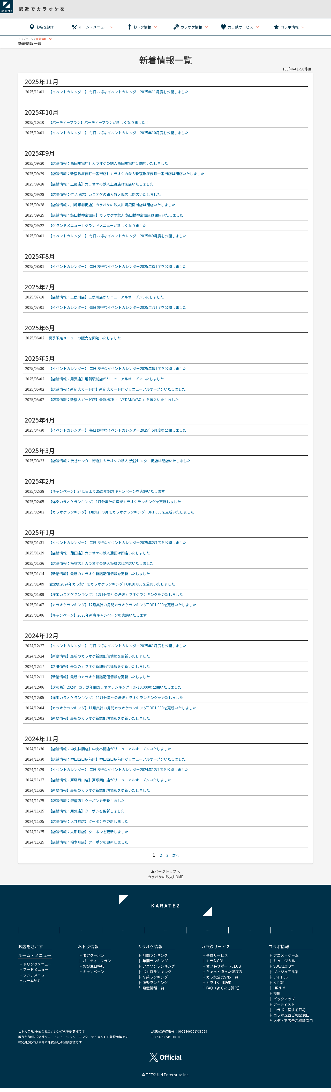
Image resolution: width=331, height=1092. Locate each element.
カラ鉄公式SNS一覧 (222, 981)
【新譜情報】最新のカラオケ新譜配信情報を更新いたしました (99, 573)
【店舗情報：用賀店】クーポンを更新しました (87, 810)
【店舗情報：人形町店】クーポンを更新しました (88, 831)
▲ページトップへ (165, 871)
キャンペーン (93, 975)
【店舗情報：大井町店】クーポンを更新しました (88, 821)
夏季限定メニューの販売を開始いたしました (85, 337)
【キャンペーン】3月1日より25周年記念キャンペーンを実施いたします (107, 491)
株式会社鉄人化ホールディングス (208, 932)
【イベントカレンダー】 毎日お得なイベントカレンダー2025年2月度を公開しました (117, 542)
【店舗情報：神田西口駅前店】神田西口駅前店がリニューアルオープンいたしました (117, 759)
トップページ (26, 39)
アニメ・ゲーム (286, 959)
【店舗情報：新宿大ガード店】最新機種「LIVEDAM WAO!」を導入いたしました (114, 399)
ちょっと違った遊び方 (224, 975)
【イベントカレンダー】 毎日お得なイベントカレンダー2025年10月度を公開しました (119, 132)
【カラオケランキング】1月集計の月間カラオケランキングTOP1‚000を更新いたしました (121, 512)
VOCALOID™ (283, 970)
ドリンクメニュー (37, 968)
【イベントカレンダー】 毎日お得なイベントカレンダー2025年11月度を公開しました (119, 91)
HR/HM (279, 992)
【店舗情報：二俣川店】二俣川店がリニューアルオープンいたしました (106, 296)
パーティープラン (97, 964)
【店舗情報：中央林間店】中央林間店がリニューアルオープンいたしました (110, 748)
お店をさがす (30, 950)
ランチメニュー (35, 979)
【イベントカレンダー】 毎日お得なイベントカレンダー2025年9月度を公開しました (117, 235)
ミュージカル (284, 964)
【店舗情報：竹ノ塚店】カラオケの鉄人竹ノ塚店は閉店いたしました (105, 194)
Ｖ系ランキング (155, 981)
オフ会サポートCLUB (223, 970)
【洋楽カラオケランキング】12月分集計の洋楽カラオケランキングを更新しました (116, 594)
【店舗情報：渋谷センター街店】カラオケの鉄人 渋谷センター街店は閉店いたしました (120, 460)
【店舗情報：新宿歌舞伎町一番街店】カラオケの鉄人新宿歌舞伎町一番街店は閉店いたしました (126, 173)
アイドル (280, 981)
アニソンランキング (158, 970)
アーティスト (284, 1008)
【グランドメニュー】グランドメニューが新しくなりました (97, 225)
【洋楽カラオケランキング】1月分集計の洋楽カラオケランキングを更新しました (115, 501)
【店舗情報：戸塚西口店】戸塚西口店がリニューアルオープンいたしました (110, 779)
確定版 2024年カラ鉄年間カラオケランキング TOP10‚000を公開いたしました (112, 584)
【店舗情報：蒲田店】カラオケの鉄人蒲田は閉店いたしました (99, 552)
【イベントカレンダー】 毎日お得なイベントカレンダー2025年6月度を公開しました (117, 368)
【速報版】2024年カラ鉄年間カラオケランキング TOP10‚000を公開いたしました (115, 687)
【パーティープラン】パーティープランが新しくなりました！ (99, 122)
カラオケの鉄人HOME (165, 876)
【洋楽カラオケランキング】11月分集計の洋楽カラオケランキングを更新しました (116, 697)
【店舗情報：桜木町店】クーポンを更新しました (88, 842)
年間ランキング (155, 964)
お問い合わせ (292, 929)
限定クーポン (93, 959)
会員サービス (217, 959)
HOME (39, 929)
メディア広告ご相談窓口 (293, 1024)
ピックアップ (284, 1002)
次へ (175, 855)
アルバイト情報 (249, 929)
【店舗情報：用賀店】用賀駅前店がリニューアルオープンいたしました (106, 378)
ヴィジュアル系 (285, 975)
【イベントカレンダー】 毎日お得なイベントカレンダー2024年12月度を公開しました (119, 769)
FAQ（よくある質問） (224, 992)
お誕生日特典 (93, 970)
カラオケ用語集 (218, 986)
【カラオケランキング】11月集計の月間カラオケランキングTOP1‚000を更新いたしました (122, 707)
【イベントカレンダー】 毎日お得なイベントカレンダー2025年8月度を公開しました (117, 266)
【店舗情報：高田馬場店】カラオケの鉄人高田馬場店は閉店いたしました (108, 163)
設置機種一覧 (153, 992)
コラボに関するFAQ (289, 1013)
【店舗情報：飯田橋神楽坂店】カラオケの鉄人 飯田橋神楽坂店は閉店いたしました (116, 215)
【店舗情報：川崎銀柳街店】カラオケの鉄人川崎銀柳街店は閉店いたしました (112, 204)
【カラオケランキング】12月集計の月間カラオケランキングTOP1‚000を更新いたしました (122, 604)
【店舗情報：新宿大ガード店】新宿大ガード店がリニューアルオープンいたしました (117, 389)
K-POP (278, 986)
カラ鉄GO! (214, 964)
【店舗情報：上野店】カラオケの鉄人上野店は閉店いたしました (101, 184)
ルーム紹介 (32, 984)
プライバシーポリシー (165, 929)
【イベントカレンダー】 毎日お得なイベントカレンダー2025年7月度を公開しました (117, 307)
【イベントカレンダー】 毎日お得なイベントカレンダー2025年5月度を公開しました (117, 430)
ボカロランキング (156, 975)
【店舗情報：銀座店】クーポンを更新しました (87, 800)
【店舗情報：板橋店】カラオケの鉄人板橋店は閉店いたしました (101, 563)
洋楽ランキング (155, 986)
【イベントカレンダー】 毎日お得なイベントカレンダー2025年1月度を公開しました (117, 645)
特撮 (277, 997)
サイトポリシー (123, 929)
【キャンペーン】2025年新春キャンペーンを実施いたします (98, 615)
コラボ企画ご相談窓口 (291, 1019)
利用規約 (81, 929)
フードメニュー (35, 973)
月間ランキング (155, 959)
